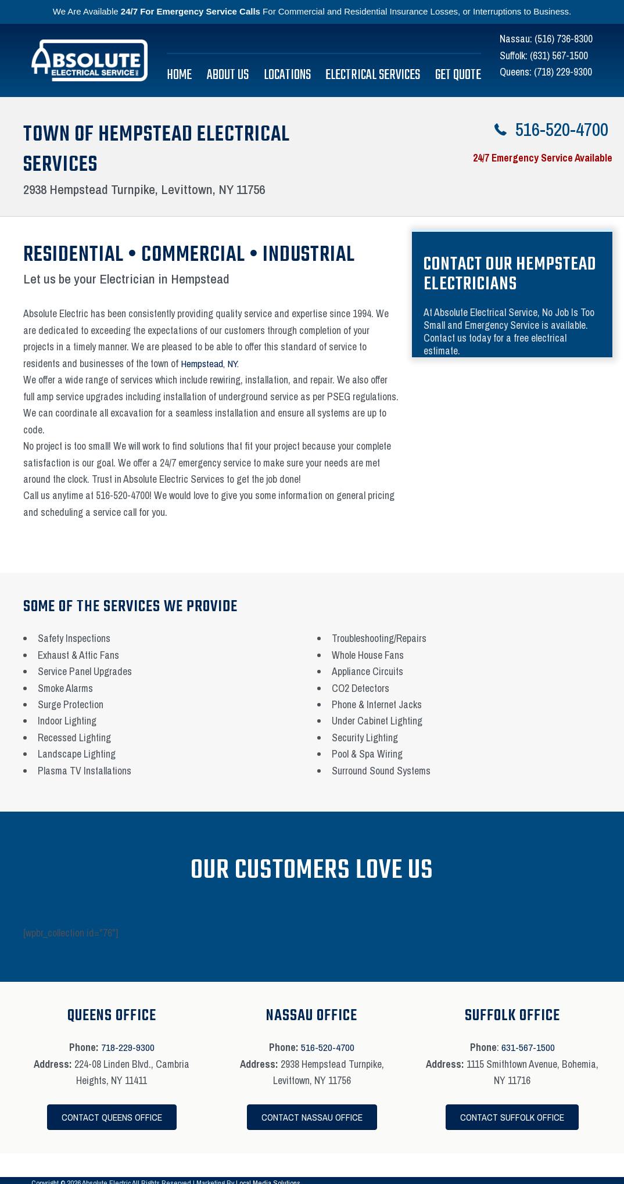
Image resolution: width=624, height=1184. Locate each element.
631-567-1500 (528, 1047)
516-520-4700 (327, 1047)
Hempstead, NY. (212, 363)
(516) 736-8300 (564, 38)
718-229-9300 (128, 1047)
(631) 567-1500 (559, 55)
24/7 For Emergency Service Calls (190, 11)
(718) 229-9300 (563, 71)
